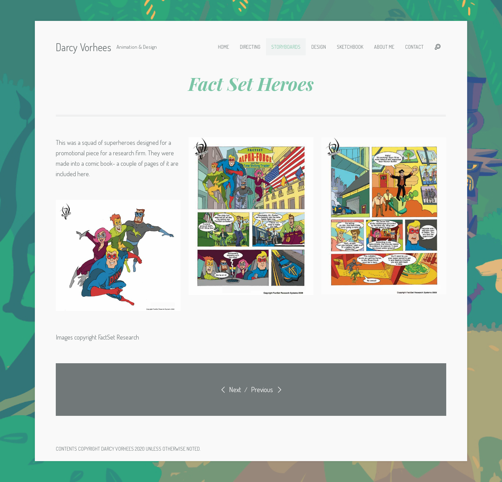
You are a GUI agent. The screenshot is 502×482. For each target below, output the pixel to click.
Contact (414, 47)
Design (318, 47)
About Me (384, 47)
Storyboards (286, 47)
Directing (250, 47)
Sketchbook (350, 47)
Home (223, 47)
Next (229, 389)
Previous (267, 389)
